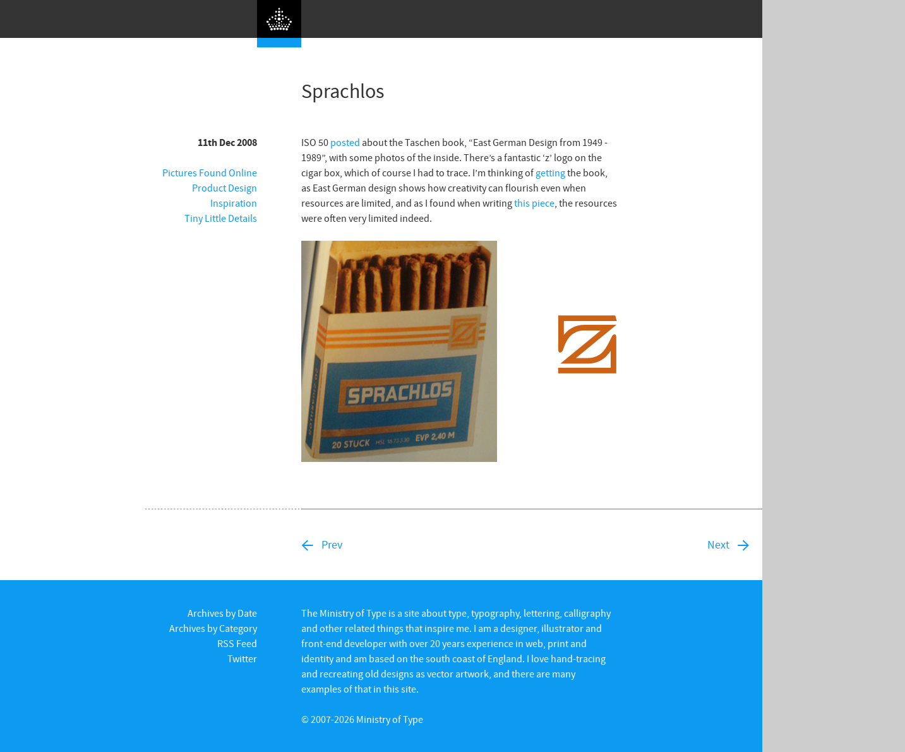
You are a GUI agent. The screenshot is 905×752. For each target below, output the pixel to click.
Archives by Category (213, 628)
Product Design (224, 187)
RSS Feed (237, 643)
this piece (534, 203)
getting (550, 172)
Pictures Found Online (209, 172)
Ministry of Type (389, 719)
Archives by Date (222, 613)
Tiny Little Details (220, 218)
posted (345, 142)
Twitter (242, 658)
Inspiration (233, 203)
